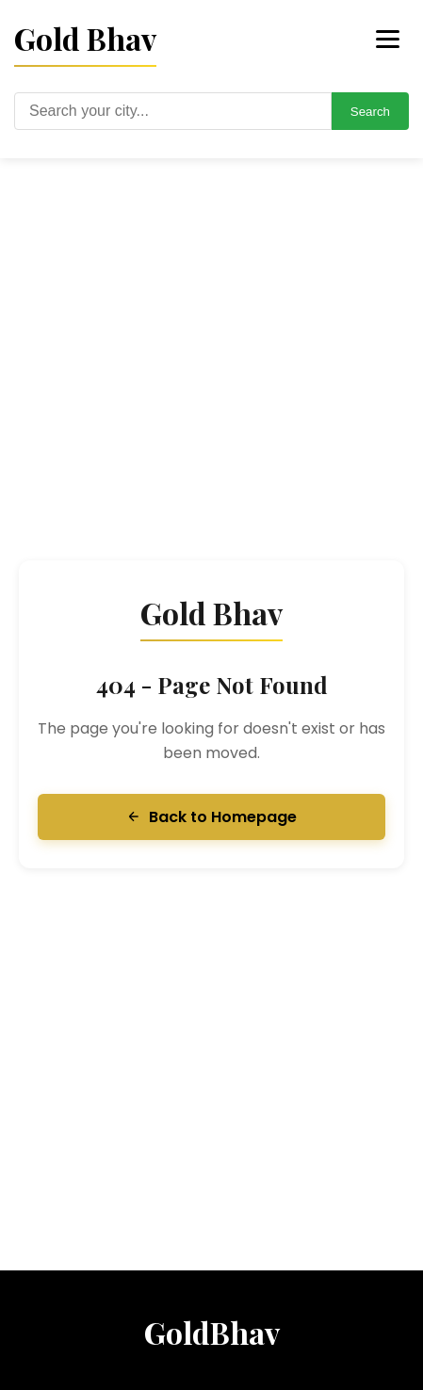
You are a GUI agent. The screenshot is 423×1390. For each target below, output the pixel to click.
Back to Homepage (211, 817)
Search (370, 112)
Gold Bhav (85, 38)
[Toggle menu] (387, 39)
